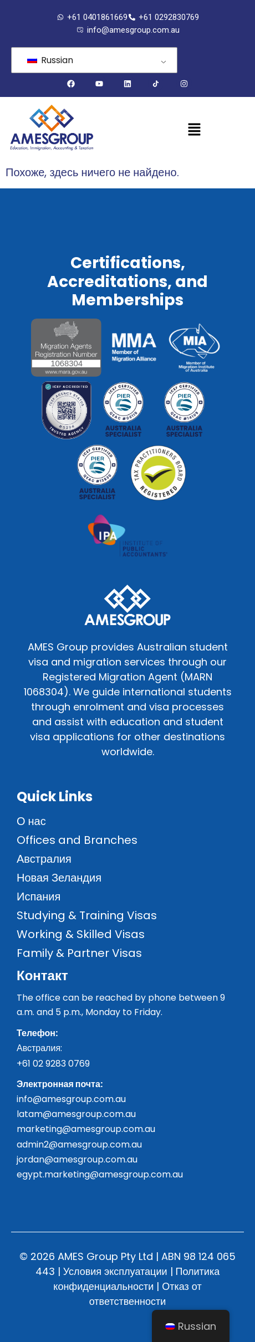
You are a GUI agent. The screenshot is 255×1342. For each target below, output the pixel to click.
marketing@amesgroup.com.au (86, 1129)
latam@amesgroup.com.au (76, 1114)
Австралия (44, 859)
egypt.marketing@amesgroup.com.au (100, 1174)
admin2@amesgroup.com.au (79, 1144)
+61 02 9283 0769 (53, 1063)
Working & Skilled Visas (81, 934)
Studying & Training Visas (87, 915)
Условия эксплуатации (115, 1271)
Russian (50, 60)
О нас (31, 821)
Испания (38, 896)
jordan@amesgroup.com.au (77, 1159)
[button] (194, 130)
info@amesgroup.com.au (71, 1099)
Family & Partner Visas (79, 953)
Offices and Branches (77, 840)
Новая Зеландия (59, 877)
